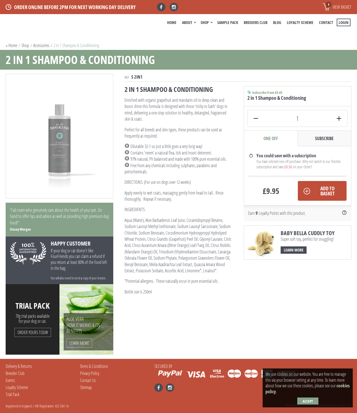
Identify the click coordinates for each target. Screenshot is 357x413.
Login (344, 22)
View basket (338, 6)
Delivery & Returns (19, 366)
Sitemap (86, 387)
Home (171, 22)
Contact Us (88, 380)
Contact (326, 22)
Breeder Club (15, 373)
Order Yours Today (32, 332)
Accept (308, 401)
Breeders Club (255, 22)
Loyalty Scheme (300, 22)
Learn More (293, 250)
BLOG (277, 22)
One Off (270, 138)
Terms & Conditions (94, 366)
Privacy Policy (89, 373)
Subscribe (324, 138)
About (187, 22)
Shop (205, 22)
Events (10, 380)
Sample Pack (227, 22)
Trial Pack (12, 394)
